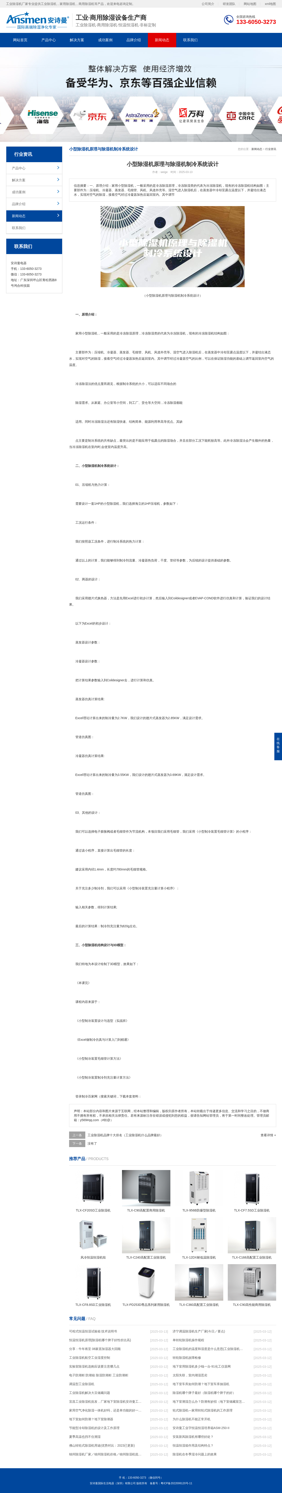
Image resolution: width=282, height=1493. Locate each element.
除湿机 (92, 333)
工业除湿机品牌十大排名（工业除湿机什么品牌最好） (125, 1135)
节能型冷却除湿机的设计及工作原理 (94, 1428)
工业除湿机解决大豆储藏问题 (89, 1393)
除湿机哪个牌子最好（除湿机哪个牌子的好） (204, 1393)
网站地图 (250, 4)
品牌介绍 (133, 40)
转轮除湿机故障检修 (187, 1357)
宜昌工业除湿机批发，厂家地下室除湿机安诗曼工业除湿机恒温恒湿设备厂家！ (105, 1401)
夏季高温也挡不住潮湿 (85, 1436)
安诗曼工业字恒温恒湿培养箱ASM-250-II (201, 1428)
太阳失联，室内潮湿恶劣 (190, 1375)
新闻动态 (162, 40)
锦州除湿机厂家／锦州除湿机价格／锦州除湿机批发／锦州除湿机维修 (105, 1454)
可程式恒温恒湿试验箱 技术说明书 (93, 1331)
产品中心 (48, 40)
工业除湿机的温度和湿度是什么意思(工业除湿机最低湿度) (209, 1349)
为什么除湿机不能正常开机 (191, 1419)
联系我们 (190, 40)
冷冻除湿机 (178, 333)
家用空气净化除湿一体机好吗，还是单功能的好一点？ (105, 1410)
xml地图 (270, 4)
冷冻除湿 (148, 333)
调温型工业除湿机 (81, 1384)
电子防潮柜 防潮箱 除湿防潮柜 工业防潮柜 (99, 1375)
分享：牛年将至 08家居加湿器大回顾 (95, 1349)
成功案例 (105, 40)
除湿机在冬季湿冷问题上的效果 (195, 1454)
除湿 (129, 333)
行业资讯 (270, 149)
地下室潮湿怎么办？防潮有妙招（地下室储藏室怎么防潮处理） (209, 1401)
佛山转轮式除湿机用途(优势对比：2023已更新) (102, 1445)
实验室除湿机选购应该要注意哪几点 (94, 1366)
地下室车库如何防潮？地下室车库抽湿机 (201, 1384)
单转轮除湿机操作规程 (188, 1340)
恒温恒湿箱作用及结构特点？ (193, 1445)
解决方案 (77, 40)
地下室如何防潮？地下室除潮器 (91, 1419)
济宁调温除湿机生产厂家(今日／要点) (199, 1331)
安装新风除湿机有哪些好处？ (193, 1436)
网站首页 (20, 40)
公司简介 (208, 4)
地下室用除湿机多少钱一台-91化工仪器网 (202, 1366)
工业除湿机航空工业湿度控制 (89, 1357)
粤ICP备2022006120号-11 (176, 1483)
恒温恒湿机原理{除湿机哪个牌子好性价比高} (100, 1340)
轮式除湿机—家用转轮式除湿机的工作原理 (202, 1410)
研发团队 (229, 4)
